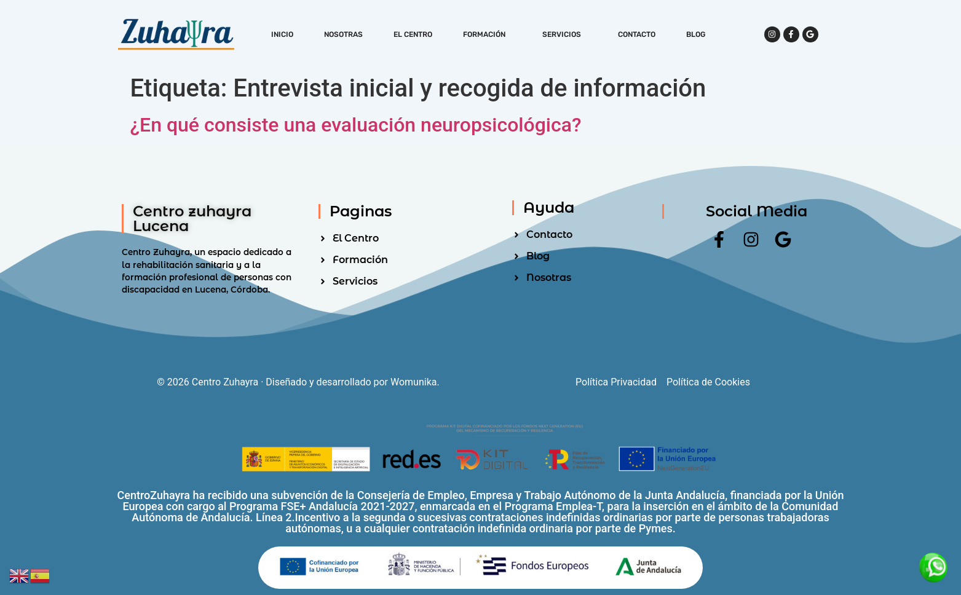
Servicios (564, 34)
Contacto (636, 34)
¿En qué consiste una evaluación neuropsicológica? (356, 124)
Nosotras (343, 34)
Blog (695, 34)
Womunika (413, 382)
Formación (487, 34)
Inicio (282, 34)
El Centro (412, 34)
